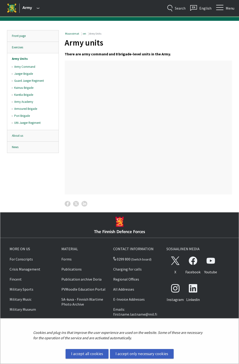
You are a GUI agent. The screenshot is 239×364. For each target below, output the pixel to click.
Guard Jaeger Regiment (29, 81)
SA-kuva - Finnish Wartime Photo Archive (82, 302)
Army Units (20, 59)
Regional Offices (126, 279)
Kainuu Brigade (23, 88)
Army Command (24, 67)
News (15, 147)
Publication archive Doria (81, 279)
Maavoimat (72, 33)
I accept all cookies (87, 353)
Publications (71, 269)
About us (17, 136)
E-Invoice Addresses (129, 299)
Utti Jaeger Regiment (27, 123)
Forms (66, 259)
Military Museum (23, 309)
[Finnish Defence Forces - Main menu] (30, 8)
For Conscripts (21, 259)
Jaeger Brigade (23, 74)
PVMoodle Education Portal (83, 289)
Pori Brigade (22, 116)
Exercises (17, 47)
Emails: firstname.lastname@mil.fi (135, 312)
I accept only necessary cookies (142, 353)
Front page (19, 36)
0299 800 (121, 259)
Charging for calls (127, 269)
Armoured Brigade (25, 109)
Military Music (21, 299)
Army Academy (23, 102)
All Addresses (123, 289)
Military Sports (21, 289)
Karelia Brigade (23, 95)
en (84, 33)
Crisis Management (25, 269)
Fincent (16, 279)
